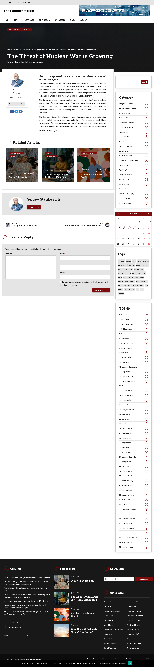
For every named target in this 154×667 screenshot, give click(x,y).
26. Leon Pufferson (133, 433)
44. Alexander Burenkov (133, 519)
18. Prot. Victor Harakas (133, 395)
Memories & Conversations (133, 161)
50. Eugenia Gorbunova (133, 547)
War (22, 104)
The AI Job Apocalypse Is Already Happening (56, 175)
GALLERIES (60, 20)
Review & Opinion (52, 156)
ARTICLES (29, 20)
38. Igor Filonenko (133, 490)
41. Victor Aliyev (133, 504)
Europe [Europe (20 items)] (138, 265)
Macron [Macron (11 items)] (131, 277)
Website (62, 274)
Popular (27, 29)
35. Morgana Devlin (133, 476)
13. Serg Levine (133, 372)
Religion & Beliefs (133, 175)
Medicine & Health (133, 156)
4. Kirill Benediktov (133, 329)
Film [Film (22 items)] (147, 265)
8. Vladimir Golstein (133, 348)
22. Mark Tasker (133, 414)
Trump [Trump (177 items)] (142, 285)
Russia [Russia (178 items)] (120, 285)
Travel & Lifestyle (133, 203)
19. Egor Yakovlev (133, 400)
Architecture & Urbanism (133, 108)
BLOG (73, 20)
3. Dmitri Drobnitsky (133, 324)
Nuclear (11, 104)
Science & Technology (133, 189)
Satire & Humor (133, 184)
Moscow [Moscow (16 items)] (120, 281)
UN (17, 104)
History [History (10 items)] (139, 273)
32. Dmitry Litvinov (133, 462)
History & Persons (133, 146)
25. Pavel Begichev (133, 429)
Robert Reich (29, 173)
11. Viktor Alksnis (133, 362)
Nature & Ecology (133, 165)
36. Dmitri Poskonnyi (133, 481)
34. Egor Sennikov (133, 471)
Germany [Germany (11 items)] (136, 269)
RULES (29, 636)
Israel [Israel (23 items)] (120, 277)
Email (62, 264)
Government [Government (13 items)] (121, 273)
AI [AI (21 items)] (118, 261)
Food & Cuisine (133, 142)
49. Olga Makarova (133, 542)
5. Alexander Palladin (133, 334)
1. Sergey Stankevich (133, 315)
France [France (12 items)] (125, 269)
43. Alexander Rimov (133, 514)
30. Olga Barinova (133, 452)
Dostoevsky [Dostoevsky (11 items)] (121, 265)
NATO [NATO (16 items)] (126, 281)
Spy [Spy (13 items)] (125, 285)
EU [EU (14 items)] (134, 265)
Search (144, 82)
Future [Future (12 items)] (130, 269)
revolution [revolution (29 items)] (144, 281)
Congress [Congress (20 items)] (146, 261)
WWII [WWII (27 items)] (141, 289)
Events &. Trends (109, 616)
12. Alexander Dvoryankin (133, 367)
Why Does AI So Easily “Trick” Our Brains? (84, 631)
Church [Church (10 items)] (139, 261)
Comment (9, 255)
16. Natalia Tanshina (133, 386)
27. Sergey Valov (133, 438)
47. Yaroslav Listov (133, 533)
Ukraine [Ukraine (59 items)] (120, 289)
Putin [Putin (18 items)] (137, 281)
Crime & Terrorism (133, 113)
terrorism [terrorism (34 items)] (135, 285)
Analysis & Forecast (133, 104)
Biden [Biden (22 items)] (123, 261)
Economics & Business (133, 123)
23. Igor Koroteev (133, 419)
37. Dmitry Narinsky (133, 485)
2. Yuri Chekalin (133, 320)
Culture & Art (133, 118)
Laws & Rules (133, 151)
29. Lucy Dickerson (133, 448)
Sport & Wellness (133, 198)
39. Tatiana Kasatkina (133, 495)
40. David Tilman (133, 500)
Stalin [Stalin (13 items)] (129, 285)
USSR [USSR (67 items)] (133, 289)
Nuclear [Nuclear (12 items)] (132, 281)
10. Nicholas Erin (133, 357)
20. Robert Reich (133, 405)
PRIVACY (7, 636)
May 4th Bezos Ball (19, 177)
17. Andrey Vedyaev (133, 391)
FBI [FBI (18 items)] (143, 265)
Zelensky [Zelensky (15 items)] (121, 293)
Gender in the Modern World (92, 175)
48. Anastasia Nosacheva (133, 538)
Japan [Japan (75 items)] (125, 277)
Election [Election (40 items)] (129, 265)
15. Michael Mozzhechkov (133, 381)
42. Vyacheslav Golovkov (133, 509)
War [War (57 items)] (137, 289)
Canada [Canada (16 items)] (128, 261)
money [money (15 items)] (142, 277)
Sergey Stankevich (16, 81)
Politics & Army (14, 29)
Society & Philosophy (17, 153)
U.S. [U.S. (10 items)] (147, 285)
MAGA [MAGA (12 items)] (136, 277)
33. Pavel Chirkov (133, 467)
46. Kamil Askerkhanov (133, 528)
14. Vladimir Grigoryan (133, 376)
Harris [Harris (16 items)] (129, 273)
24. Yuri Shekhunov (133, 424)
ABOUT (84, 20)
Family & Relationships (89, 153)
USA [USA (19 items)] (129, 289)
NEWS (16, 20)
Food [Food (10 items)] (119, 269)
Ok (130, 663)
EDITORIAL (44, 20)
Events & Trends (133, 132)
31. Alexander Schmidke (133, 457)
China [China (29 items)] (134, 261)
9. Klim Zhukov (133, 353)
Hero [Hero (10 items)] (133, 273)
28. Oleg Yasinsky (133, 443)
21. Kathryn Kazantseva (133, 410)
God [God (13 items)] (142, 269)
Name (62, 255)
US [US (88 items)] (125, 289)
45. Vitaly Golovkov (133, 523)
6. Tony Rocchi (133, 339)
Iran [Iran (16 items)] (144, 273)
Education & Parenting (133, 127)
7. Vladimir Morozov (133, 343)
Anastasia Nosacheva (101, 170)
